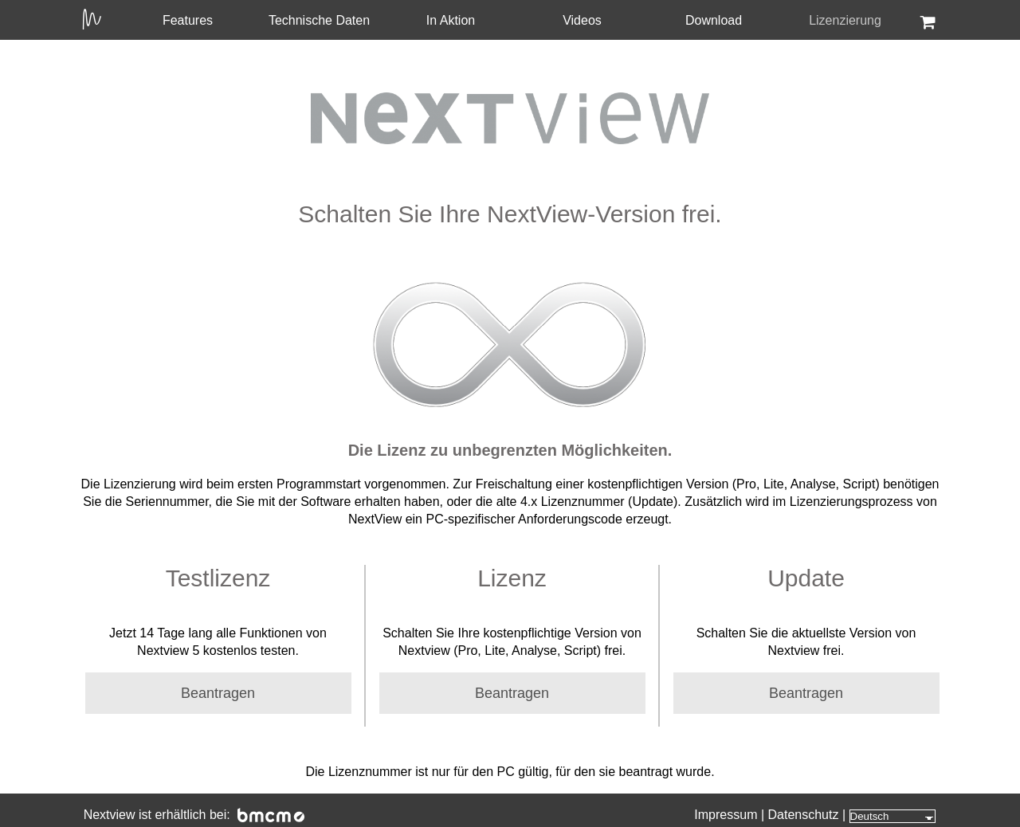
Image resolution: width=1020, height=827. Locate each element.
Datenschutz (803, 814)
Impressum (725, 814)
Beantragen (218, 693)
